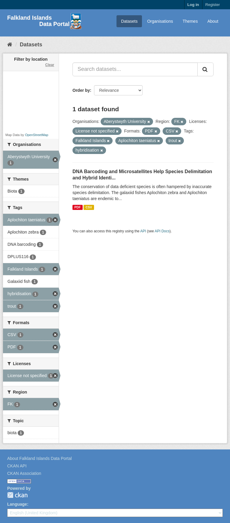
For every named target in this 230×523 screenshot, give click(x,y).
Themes (190, 21)
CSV (89, 207)
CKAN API (17, 465)
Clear (49, 65)
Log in (193, 4)
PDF (77, 207)
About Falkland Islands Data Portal (39, 458)
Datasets (129, 21)
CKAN (17, 495)
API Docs (162, 231)
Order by (81, 90)
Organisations (160, 21)
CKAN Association (24, 473)
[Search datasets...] (135, 69)
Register (212, 4)
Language (17, 504)
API (143, 231)
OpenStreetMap (36, 135)
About (212, 21)
